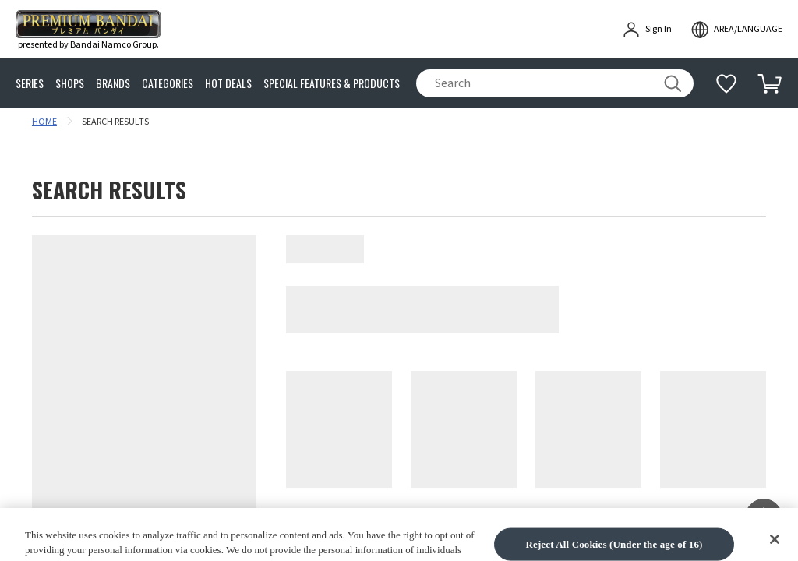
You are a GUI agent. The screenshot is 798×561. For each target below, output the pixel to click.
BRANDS (113, 83)
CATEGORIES (167, 83)
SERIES (30, 83)
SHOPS (69, 83)
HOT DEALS (228, 83)
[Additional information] (726, 83)
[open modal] (736, 29)
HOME (44, 122)
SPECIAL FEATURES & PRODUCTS (331, 83)
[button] (763, 517)
